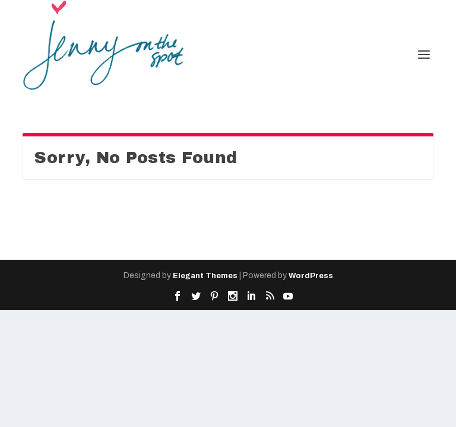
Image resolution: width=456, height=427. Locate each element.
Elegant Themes (205, 276)
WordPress (311, 276)
